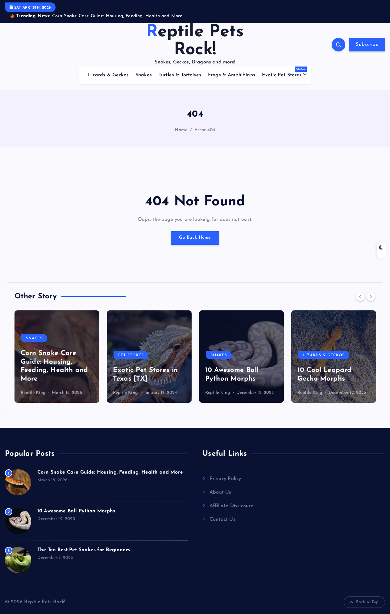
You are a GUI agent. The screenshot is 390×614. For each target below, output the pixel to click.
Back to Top (364, 602)
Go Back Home (195, 238)
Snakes (143, 75)
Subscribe (367, 44)
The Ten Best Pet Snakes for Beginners (83, 549)
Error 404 (204, 130)
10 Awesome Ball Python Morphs (76, 511)
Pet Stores (131, 355)
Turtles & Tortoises (180, 75)
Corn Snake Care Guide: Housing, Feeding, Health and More (110, 472)
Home (181, 130)
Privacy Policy (225, 478)
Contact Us (222, 519)
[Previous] (360, 296)
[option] (57, 356)
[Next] (370, 296)
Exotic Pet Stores (284, 72)
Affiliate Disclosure (231, 505)
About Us (220, 492)
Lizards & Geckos (108, 75)
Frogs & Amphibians (231, 75)
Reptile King (33, 392)
